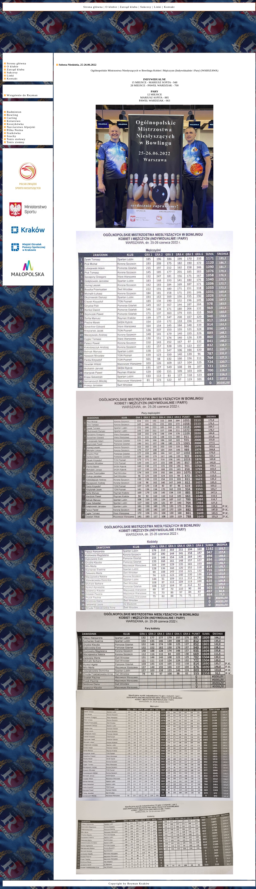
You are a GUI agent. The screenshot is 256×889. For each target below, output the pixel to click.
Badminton (14, 111)
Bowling (12, 114)
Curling (12, 117)
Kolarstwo (14, 120)
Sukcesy (145, 6)
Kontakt (169, 6)
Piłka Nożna (15, 129)
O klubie (111, 6)
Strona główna (93, 6)
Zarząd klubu (129, 6)
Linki (157, 6)
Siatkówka (14, 132)
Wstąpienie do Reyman (22, 95)
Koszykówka (15, 123)
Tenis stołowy (16, 139)
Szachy (11, 136)
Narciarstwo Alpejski (21, 126)
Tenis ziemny (16, 142)
